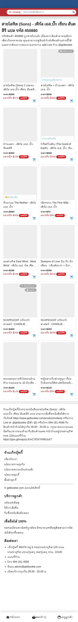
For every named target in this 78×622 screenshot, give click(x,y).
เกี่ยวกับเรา (10, 459)
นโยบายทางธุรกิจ (14, 464)
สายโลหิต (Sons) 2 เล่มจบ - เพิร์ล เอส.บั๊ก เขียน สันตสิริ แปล (19, 89)
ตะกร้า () (39, 617)
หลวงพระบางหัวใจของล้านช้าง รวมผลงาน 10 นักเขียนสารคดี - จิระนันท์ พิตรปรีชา (20, 382)
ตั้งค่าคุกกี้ (10, 480)
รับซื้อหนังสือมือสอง (16, 513)
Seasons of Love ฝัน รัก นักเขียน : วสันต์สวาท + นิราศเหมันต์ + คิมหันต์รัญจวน (57, 265)
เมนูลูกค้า (65, 617)
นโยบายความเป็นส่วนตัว (18, 469)
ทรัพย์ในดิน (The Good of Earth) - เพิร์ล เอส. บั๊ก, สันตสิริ (57, 148)
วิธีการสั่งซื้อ (11, 507)
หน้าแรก (13, 617)
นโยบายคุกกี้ (11, 474)
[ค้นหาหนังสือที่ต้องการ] (74, 12)
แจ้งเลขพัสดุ (11, 502)
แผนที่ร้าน (13, 557)
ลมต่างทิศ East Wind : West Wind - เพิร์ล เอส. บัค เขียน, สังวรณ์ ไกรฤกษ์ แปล (19, 265)
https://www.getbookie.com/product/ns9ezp (37, 418)
